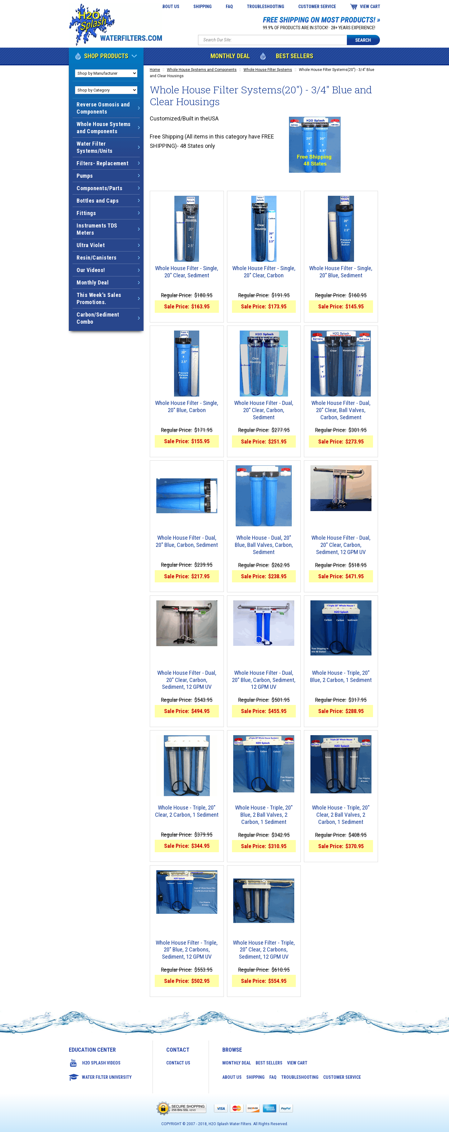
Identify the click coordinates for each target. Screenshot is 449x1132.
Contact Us (178, 1062)
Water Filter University (107, 1077)
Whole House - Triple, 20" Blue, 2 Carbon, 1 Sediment (341, 676)
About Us (169, 6)
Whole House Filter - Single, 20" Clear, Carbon (263, 272)
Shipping (202, 6)
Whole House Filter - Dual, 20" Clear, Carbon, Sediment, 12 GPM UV (341, 545)
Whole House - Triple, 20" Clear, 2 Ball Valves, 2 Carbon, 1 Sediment (341, 814)
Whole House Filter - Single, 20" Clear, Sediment (186, 272)
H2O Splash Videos (101, 1062)
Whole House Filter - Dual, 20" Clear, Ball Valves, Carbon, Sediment (341, 410)
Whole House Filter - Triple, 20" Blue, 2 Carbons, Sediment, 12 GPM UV (187, 950)
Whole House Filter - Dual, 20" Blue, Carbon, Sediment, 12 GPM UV (263, 680)
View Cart (370, 6)
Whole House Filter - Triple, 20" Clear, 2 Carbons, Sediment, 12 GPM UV (264, 950)
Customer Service (317, 6)
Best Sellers (294, 56)
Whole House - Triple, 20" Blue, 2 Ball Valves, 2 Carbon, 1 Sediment (264, 814)
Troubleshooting (265, 6)
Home (155, 70)
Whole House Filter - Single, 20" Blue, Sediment (340, 272)
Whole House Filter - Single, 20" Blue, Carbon (186, 407)
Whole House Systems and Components (202, 70)
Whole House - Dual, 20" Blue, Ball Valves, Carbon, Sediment (264, 545)
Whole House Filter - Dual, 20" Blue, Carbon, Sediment (187, 541)
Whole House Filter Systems (267, 70)
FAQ (229, 6)
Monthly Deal (230, 56)
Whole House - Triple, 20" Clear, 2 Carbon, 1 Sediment (187, 811)
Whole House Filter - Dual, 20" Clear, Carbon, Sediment (263, 410)
